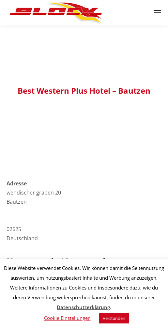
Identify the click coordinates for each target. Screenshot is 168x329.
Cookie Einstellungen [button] (67, 318)
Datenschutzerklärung (83, 307)
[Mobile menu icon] (157, 13)
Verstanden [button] (114, 318)
